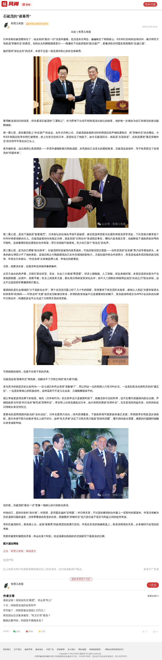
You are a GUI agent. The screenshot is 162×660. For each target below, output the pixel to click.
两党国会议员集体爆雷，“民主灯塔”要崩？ (26, 615)
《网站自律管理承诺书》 (114, 649)
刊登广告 (50, 649)
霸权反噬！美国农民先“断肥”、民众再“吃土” (27, 600)
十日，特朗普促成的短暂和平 (19, 605)
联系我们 (7, 649)
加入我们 (71, 649)
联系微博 (61, 649)
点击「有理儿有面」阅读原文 (19, 551)
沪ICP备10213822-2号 (44, 656)
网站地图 (82, 649)
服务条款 (39, 649)
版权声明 (28, 649)
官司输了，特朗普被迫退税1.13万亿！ (24, 610)
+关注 (152, 585)
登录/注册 (150, 4)
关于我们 (18, 649)
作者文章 (9, 596)
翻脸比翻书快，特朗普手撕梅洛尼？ (23, 620)
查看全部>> (153, 596)
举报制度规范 (95, 649)
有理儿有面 (17, 23)
